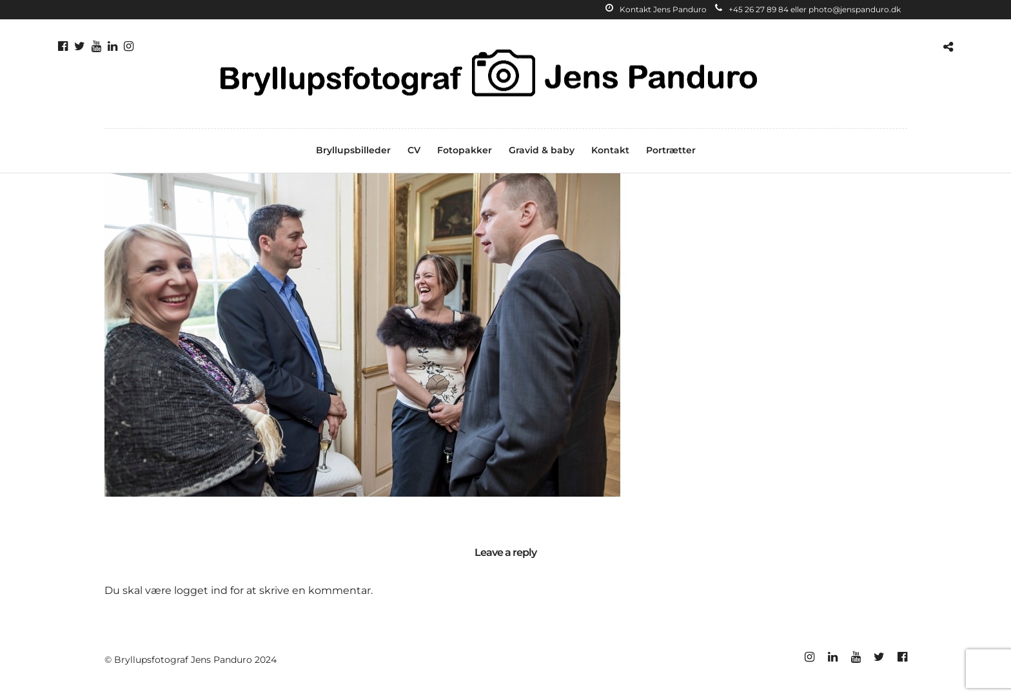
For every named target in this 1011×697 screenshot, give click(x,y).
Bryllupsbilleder (353, 150)
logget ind (201, 590)
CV (413, 150)
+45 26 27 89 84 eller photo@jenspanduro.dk (808, 9)
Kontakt (610, 150)
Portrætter (671, 150)
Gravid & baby (541, 150)
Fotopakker (464, 150)
